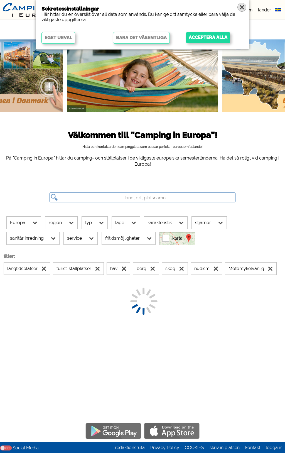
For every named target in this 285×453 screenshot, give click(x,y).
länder (264, 10)
